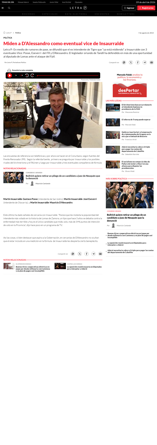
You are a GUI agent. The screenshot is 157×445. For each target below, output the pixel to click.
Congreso (125, 379)
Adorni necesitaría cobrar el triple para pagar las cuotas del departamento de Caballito (131, 251)
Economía (41, 379)
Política (18, 33)
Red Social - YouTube (91, 373)
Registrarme (147, 8)
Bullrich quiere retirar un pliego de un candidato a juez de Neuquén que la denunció (126, 217)
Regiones (28, 14)
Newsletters (126, 14)
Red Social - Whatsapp (97, 373)
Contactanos (62, 373)
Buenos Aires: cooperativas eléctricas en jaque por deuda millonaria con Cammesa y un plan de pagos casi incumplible (130, 235)
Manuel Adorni (23, 2)
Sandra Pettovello (39, 2)
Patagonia (114, 379)
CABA (62, 379)
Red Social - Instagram (84, 373)
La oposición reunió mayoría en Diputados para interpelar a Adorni (127, 244)
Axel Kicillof (66, 2)
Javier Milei (54, 2)
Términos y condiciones (125, 407)
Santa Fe (69, 379)
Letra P (8, 33)
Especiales (50, 14)
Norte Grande (102, 379)
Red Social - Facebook (78, 373)
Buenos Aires (52, 379)
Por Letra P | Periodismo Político (15, 62)
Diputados (78, 2)
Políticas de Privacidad (143, 407)
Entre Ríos (79, 379)
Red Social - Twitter (71, 373)
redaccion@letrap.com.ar (142, 405)
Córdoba (90, 379)
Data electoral (76, 14)
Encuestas (102, 14)
